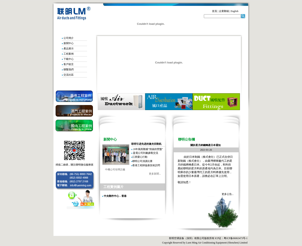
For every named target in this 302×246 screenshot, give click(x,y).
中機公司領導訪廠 (112, 169)
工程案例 (69, 53)
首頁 (214, 11)
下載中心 (69, 59)
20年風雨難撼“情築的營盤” (148, 149)
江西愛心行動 (139, 156)
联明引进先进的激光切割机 (146, 143)
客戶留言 (69, 64)
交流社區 (69, 74)
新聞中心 (69, 43)
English (234, 11)
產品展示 (69, 48)
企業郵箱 (224, 11)
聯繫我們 (69, 69)
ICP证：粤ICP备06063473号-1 (230, 238)
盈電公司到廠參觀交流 (145, 152)
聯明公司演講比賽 (142, 161)
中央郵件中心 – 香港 (115, 196)
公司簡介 (69, 38)
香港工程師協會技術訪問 (146, 165)
